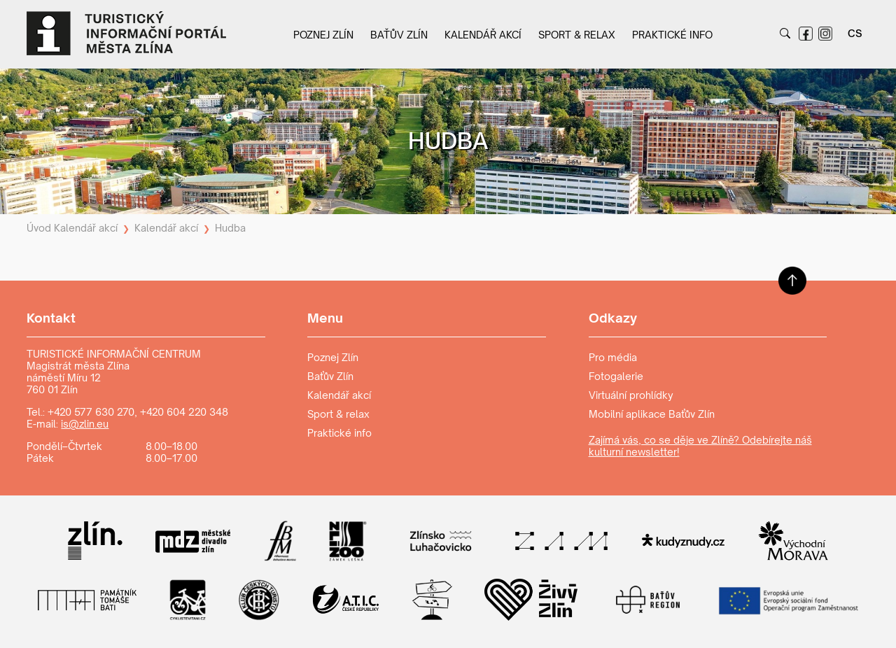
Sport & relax (576, 35)
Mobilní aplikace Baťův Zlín (652, 414)
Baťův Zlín (399, 35)
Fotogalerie (616, 376)
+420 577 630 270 (91, 412)
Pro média (613, 357)
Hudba (230, 228)
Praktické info (672, 35)
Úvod (39, 228)
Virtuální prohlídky (631, 395)
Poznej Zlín (323, 35)
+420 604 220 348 (184, 412)
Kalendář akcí (483, 35)
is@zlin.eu (84, 424)
